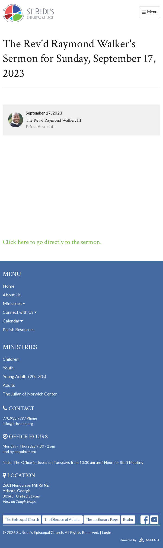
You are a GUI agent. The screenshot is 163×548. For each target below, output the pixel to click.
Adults (9, 385)
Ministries (14, 303)
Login (106, 532)
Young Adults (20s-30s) (24, 376)
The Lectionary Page (102, 519)
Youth (8, 367)
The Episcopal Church (22, 519)
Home (8, 286)
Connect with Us (20, 312)
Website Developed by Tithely (81, 539)
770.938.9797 (14, 418)
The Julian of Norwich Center (30, 393)
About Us (12, 294)
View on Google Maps (19, 501)
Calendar (13, 320)
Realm (128, 519)
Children (10, 359)
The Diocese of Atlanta (62, 519)
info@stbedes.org (18, 423)
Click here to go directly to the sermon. (52, 242)
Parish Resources (18, 329)
